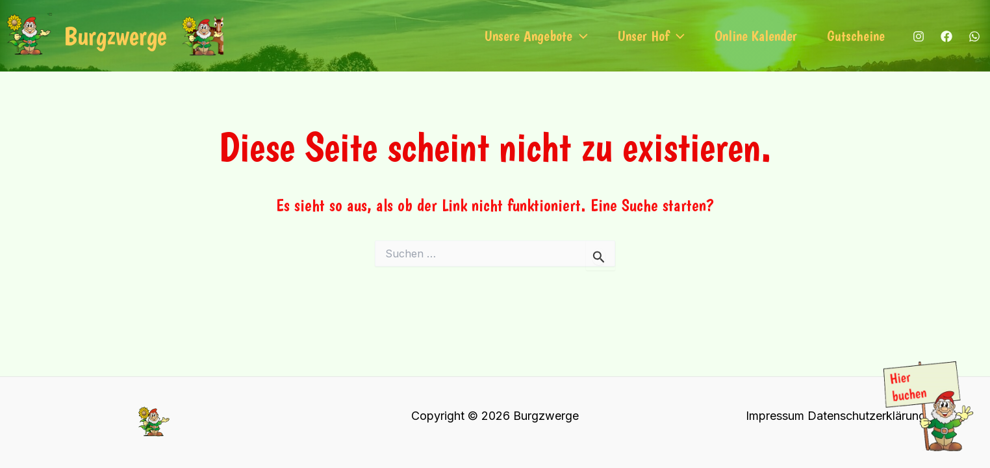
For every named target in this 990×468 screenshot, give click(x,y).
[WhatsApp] (974, 36)
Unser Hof (651, 36)
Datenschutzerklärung (866, 415)
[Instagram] (918, 36)
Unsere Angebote (536, 36)
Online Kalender (756, 36)
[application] (580, 36)
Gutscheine (856, 36)
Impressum (775, 415)
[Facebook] (946, 36)
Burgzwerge (115, 35)
